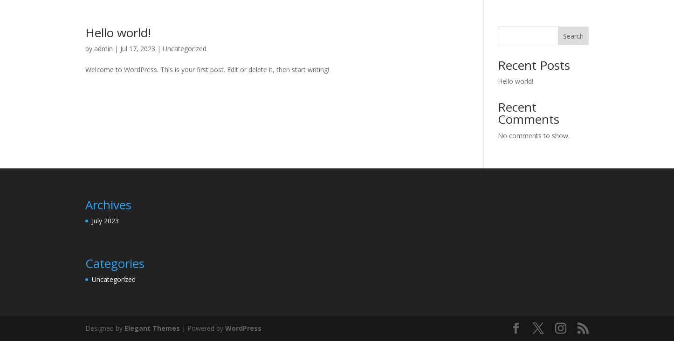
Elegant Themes (152, 328)
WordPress (243, 328)
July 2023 (105, 220)
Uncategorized (184, 48)
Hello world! (118, 32)
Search (573, 36)
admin (103, 48)
